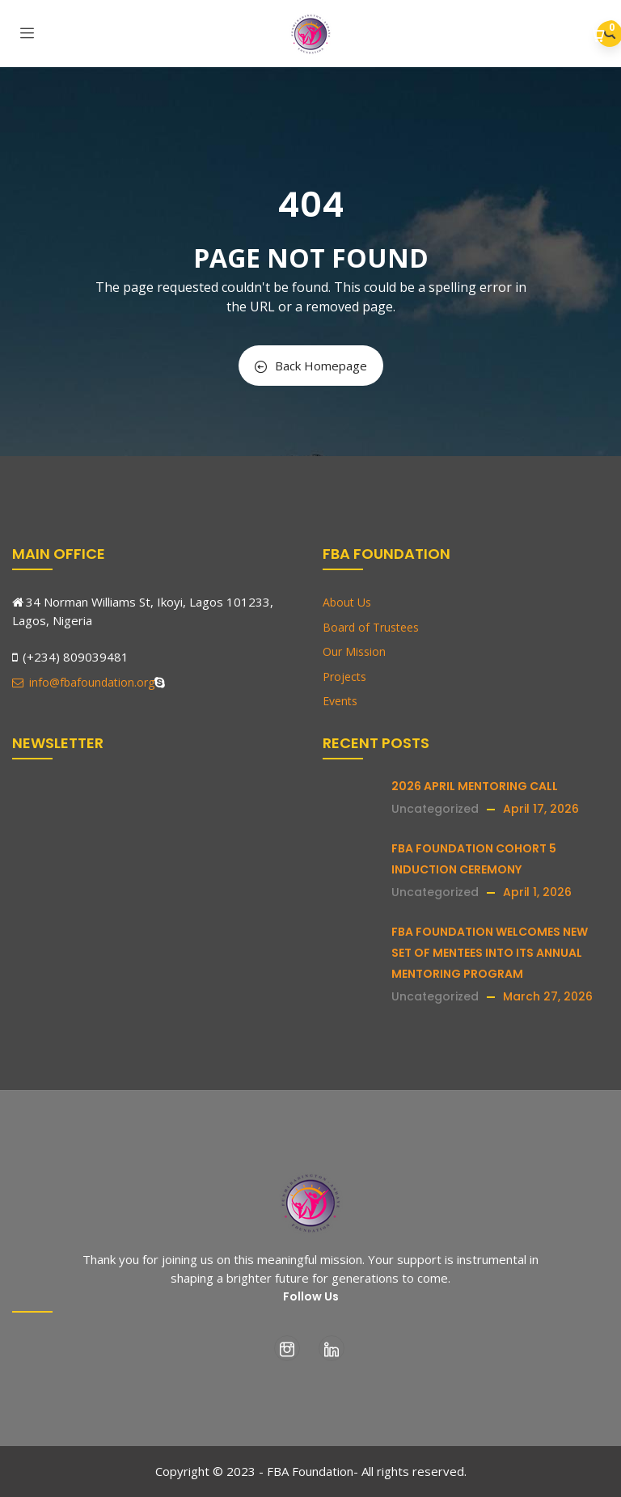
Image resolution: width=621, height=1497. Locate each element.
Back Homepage (311, 365)
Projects (344, 676)
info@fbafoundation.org (83, 682)
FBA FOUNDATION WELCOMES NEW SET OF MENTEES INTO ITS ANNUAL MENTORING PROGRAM (489, 953)
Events (340, 700)
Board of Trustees (371, 627)
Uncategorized (435, 809)
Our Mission (354, 651)
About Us (347, 602)
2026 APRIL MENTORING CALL (474, 786)
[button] (599, 35)
